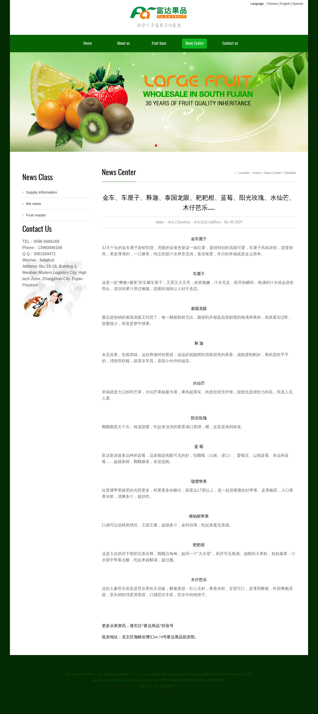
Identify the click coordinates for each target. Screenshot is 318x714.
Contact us (230, 44)
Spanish (297, 3)
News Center (195, 44)
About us (123, 44)
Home (87, 44)
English (285, 3)
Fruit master (36, 215)
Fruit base (159, 44)
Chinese (272, 3)
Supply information (41, 192)
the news (33, 204)
